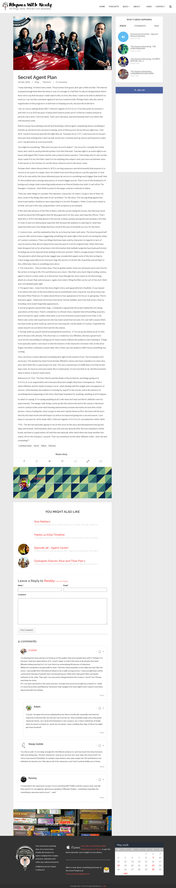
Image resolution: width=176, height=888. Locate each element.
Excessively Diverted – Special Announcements (144, 35)
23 (153, 865)
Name (20, 585)
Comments (140, 26)
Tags (156, 26)
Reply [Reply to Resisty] (102, 797)
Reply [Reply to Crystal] (102, 695)
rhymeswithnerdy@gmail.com (78, 874)
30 (153, 869)
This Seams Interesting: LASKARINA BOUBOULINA (142, 72)
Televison (46, 82)
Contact (160, 6)
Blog (126, 6)
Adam (39, 478)
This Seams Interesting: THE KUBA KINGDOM (143, 48)
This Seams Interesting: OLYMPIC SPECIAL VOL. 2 (145, 60)
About (136, 6)
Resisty (49, 581)
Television (52, 446)
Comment (22, 594)
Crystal (32, 650)
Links (149, 6)
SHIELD (43, 446)
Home (102, 6)
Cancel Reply (61, 581)
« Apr (125, 873)
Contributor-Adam (25, 446)
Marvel (36, 446)
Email (65, 585)
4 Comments (61, 82)
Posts (123, 26)
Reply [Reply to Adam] (102, 732)
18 (118, 865)
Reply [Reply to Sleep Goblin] (102, 766)
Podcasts (114, 6)
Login (104, 886)
